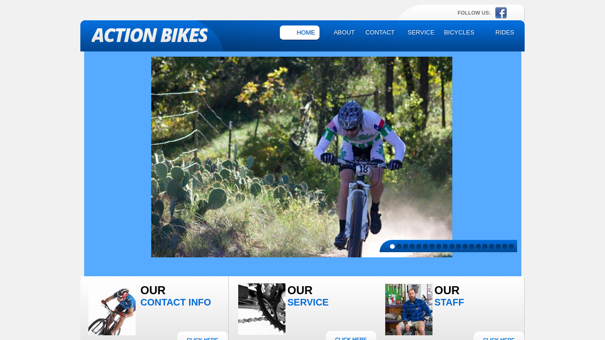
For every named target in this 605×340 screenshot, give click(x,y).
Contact (380, 32)
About (344, 32)
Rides (504, 32)
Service (421, 32)
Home (305, 32)
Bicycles (459, 32)
